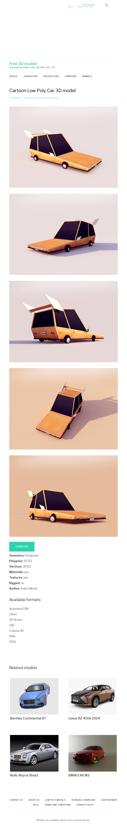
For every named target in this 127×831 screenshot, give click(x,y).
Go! (107, 5)
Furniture (70, 76)
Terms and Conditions (58, 805)
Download (22, 546)
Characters (31, 76)
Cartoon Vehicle (42, 98)
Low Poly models (55, 800)
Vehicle (13, 76)
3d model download (83, 800)
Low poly (54, 98)
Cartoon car (29, 98)
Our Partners (109, 800)
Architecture (51, 76)
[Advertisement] (63, 34)
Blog (36, 805)
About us (34, 800)
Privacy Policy (85, 805)
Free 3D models (23, 64)
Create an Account (80, 5)
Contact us (16, 800)
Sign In (66, 5)
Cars (11, 98)
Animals (87, 76)
